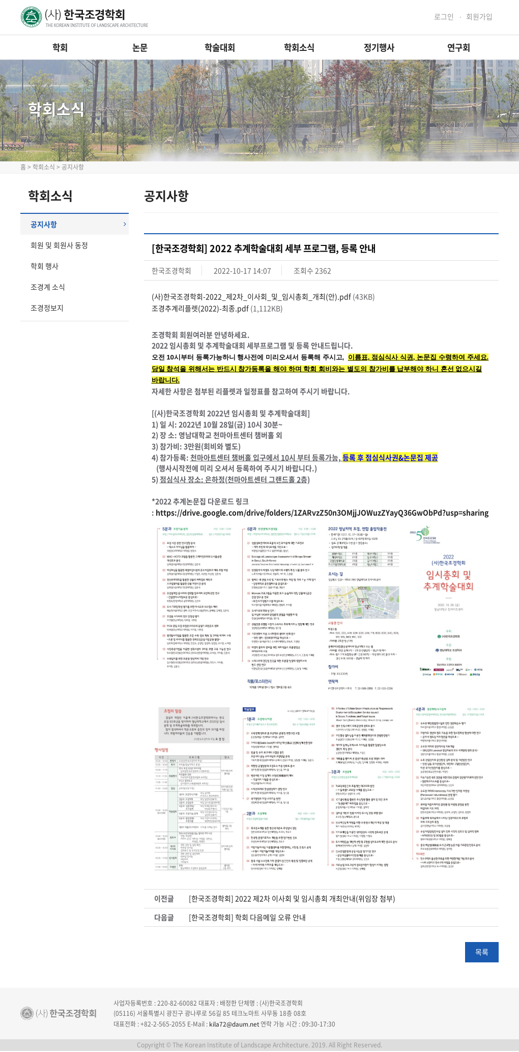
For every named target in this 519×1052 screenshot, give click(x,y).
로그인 (444, 16)
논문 (140, 47)
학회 (60, 47)
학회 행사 (45, 266)
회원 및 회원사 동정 (59, 245)
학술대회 (220, 47)
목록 (481, 953)
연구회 (458, 47)
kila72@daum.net (234, 1024)
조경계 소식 (48, 287)
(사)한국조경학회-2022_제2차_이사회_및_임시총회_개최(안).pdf (251, 296)
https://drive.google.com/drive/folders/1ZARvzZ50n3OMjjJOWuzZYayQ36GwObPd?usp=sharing (322, 513)
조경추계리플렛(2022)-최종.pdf (200, 308)
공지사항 (78, 224)
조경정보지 (47, 307)
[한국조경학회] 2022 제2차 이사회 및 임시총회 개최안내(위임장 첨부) (292, 899)
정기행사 (379, 47)
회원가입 (479, 16)
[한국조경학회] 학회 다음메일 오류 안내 (247, 918)
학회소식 (299, 47)
